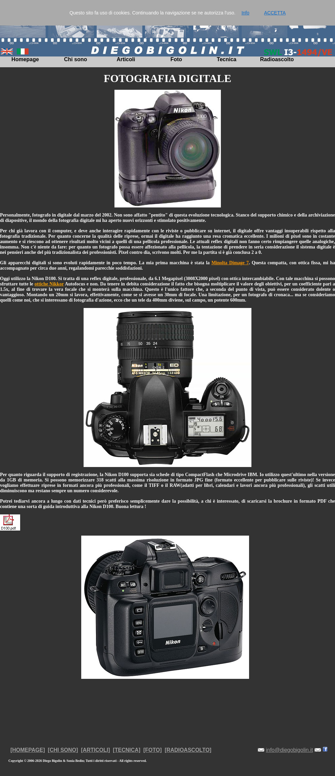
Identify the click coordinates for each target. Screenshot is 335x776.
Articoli (125, 59)
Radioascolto (277, 59)
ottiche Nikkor (49, 283)
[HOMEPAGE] (27, 750)
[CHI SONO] (63, 750)
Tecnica (226, 59)
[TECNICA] (126, 750)
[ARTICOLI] (95, 750)
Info (245, 12)
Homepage (25, 59)
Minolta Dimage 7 (230, 262)
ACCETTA (275, 12)
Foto (176, 59)
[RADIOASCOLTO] (188, 750)
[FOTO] (152, 750)
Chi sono (75, 59)
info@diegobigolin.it (289, 750)
